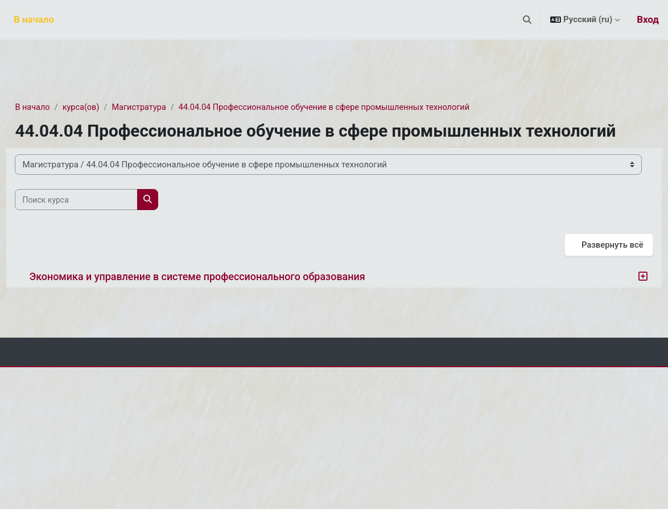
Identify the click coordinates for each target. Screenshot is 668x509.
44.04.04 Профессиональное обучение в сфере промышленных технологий (358, 107)
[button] (527, 19)
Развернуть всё (586, 265)
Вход (648, 19)
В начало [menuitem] (34, 19)
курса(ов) (108, 107)
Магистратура (168, 107)
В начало (58, 107)
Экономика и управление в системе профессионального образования (222, 297)
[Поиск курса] (101, 220)
